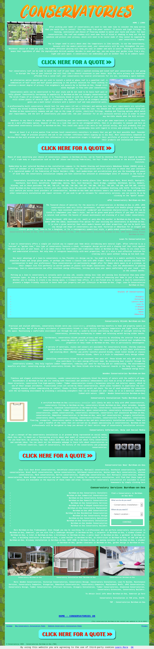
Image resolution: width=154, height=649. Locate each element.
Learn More (121, 647)
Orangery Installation (84, 587)
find (26, 470)
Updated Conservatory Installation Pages (65, 626)
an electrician (101, 538)
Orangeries (48, 585)
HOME (135, 23)
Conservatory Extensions (109, 590)
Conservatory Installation (103, 582)
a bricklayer (60, 535)
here (143, 482)
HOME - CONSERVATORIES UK (77, 616)
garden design (119, 543)
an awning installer (106, 540)
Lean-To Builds (125, 582)
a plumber (140, 540)
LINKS (142, 23)
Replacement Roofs (114, 585)
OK (132, 647)
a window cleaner (134, 533)
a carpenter (100, 533)
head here (21, 440)
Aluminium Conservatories (132, 587)
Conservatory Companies (30, 585)
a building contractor (28, 538)
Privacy (145, 626)
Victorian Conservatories (55, 582)
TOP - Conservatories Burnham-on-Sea (127, 602)
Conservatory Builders (133, 590)
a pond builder (66, 538)
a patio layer (93, 535)
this (15, 437)
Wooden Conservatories (30, 582)
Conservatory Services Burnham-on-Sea (118, 487)
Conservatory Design (79, 582)
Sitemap (9, 626)
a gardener (125, 535)
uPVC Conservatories (134, 585)
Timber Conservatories (40, 587)
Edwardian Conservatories (67, 585)
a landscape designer (64, 533)
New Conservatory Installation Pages (30, 626)
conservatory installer (79, 403)
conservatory (78, 326)
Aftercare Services (62, 587)
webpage (65, 442)
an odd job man (135, 538)
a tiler (30, 535)
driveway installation (36, 540)
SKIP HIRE (72, 540)
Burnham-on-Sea (62, 181)
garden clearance (85, 543)
